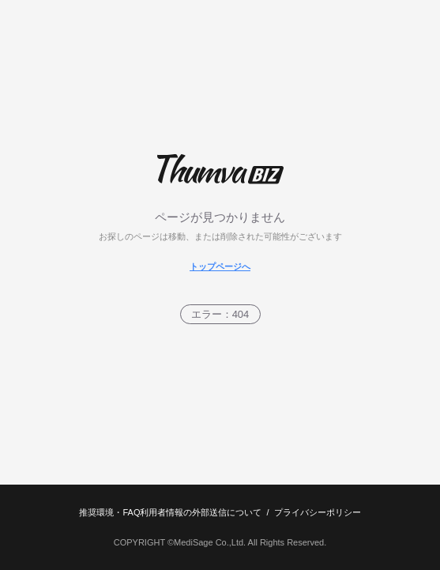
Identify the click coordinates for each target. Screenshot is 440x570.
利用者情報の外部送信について (200, 512)
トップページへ (220, 266)
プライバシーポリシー (317, 512)
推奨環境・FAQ (109, 512)
